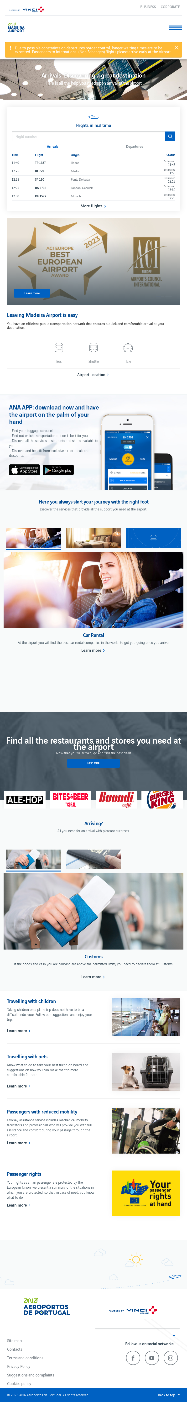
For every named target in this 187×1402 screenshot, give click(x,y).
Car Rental (93, 635)
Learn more (91, 650)
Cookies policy (19, 1383)
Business (148, 6)
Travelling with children (31, 1001)
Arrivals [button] (52, 146)
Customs (94, 956)
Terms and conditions (25, 1357)
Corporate (170, 6)
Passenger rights (24, 1173)
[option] (93, 261)
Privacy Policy (18, 1366)
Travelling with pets (27, 1056)
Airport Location (91, 374)
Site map (14, 1340)
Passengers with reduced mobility (42, 1111)
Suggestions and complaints (30, 1375)
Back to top (166, 1394)
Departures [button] (134, 146)
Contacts (14, 1349)
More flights (91, 206)
